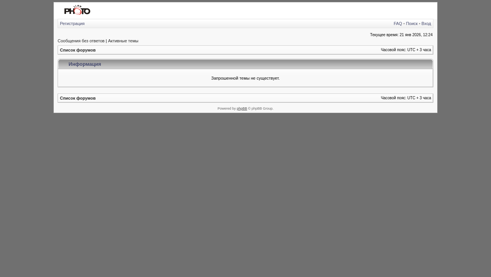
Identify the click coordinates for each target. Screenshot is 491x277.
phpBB (242, 108)
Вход (426, 23)
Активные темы (123, 40)
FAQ (398, 23)
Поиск (412, 23)
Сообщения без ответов (81, 40)
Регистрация (72, 23)
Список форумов (78, 50)
